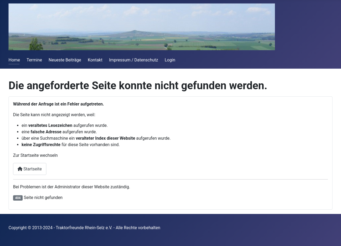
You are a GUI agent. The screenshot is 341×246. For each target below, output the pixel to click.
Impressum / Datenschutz (133, 60)
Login (170, 60)
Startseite (30, 168)
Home (14, 60)
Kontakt (95, 60)
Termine (34, 60)
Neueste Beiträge (65, 60)
